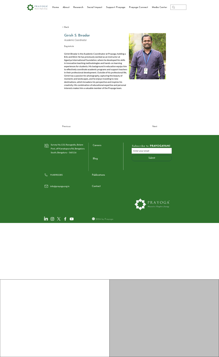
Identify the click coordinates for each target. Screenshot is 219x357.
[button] (159, 7)
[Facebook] (65, 219)
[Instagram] (52, 219)
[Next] (150, 126)
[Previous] (71, 126)
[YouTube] (71, 219)
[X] (58, 219)
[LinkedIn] (46, 219)
